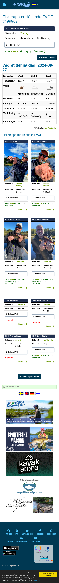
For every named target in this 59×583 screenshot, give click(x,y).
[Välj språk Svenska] (21, 394)
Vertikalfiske (48, 340)
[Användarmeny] (4, 4)
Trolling (24, 33)
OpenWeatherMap (50, 128)
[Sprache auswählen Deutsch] (32, 394)
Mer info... (36, 580)
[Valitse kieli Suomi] (38, 394)
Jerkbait (18, 340)
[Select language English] (27, 394)
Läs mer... (22, 210)
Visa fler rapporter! (29, 376)
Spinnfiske (20, 261)
